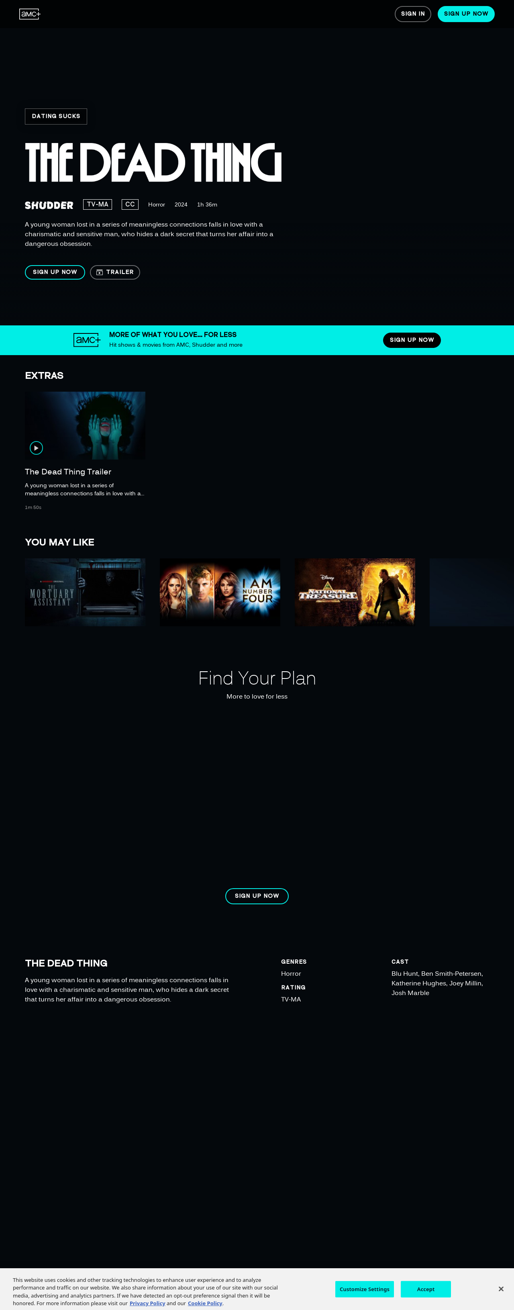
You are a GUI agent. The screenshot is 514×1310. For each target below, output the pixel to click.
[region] (260, 162)
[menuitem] (30, 14)
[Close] (501, 1298)
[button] (55, 272)
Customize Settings (365, 1298)
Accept (426, 1298)
